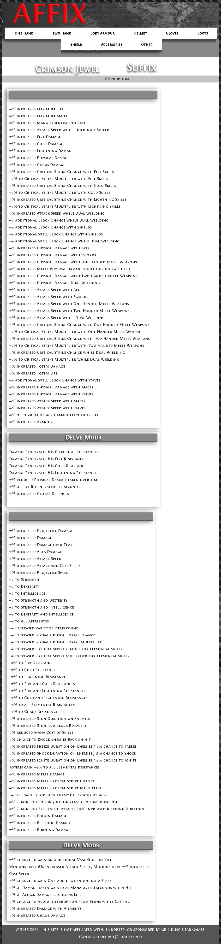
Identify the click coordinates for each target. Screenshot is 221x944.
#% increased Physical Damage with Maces (51, 387)
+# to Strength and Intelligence (41, 607)
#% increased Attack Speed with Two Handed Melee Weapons (69, 310)
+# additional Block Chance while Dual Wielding (58, 220)
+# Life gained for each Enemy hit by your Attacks (58, 795)
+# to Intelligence (27, 593)
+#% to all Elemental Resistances (42, 704)
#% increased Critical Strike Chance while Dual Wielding (67, 352)
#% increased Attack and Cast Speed (44, 565)
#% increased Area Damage (35, 551)
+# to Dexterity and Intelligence (41, 614)
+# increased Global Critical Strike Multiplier (55, 642)
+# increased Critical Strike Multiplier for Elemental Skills (69, 656)
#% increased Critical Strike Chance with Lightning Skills (67, 199)
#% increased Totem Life (33, 373)
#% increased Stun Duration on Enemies (49, 718)
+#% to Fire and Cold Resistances (42, 683)
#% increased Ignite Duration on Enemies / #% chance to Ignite (73, 760)
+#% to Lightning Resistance (37, 676)
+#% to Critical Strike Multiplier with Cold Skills (59, 192)
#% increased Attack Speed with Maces (47, 401)
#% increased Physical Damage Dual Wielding (54, 283)
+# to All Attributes (29, 621)
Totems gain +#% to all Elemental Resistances (54, 767)
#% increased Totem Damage (37, 366)
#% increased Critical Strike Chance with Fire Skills (61, 171)
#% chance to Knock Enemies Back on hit (50, 739)
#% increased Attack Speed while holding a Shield (59, 130)
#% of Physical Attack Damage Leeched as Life (54, 415)
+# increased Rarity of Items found (44, 628)
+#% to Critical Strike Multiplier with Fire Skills (58, 178)
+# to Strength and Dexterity (38, 600)
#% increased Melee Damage (37, 774)
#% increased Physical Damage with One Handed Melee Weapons (73, 262)
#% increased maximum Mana (38, 116)
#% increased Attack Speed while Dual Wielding (57, 213)
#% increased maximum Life (36, 109)
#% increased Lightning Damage (41, 150)
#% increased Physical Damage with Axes (49, 248)
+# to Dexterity (24, 586)
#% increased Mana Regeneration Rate (47, 123)
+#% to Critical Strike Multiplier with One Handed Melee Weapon (75, 331)
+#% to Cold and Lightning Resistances (48, 697)
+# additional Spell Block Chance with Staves (54, 380)
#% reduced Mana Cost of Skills (41, 732)
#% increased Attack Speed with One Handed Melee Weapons (69, 303)
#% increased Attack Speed (35, 558)
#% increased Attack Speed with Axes (45, 289)
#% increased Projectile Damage (41, 530)
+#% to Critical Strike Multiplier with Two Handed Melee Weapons (76, 345)
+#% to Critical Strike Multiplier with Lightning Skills (64, 206)
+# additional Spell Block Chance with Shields (56, 234)
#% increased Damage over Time (40, 544)
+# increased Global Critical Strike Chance (52, 635)
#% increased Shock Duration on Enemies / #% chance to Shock (72, 753)
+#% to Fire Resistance (31, 663)
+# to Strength (24, 579)
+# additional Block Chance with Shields (50, 227)
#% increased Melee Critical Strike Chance (52, 781)
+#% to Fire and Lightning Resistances (47, 690)
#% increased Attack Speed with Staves (47, 408)
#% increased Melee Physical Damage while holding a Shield (69, 269)
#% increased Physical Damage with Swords (52, 255)
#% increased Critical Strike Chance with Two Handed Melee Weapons (79, 338)
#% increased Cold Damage (36, 143)
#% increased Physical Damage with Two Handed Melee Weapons (73, 276)
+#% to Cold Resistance (32, 670)
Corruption (117, 79)
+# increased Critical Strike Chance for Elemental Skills (65, 649)
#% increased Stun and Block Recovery (47, 725)
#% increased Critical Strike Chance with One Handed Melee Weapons (79, 324)
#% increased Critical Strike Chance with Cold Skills (62, 185)
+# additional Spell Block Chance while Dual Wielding (64, 241)
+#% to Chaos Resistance (33, 711)
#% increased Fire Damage (35, 137)
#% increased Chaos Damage (37, 164)
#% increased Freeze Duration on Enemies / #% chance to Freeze (73, 746)
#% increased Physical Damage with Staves (51, 394)
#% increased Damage (30, 537)
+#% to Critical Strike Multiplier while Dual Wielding (64, 359)
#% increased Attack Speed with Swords (48, 296)
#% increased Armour (31, 422)
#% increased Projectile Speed (39, 572)
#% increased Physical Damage (39, 157)
